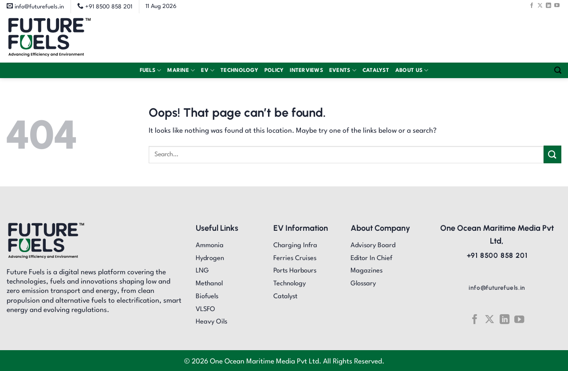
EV (207, 70)
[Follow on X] (540, 5)
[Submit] (552, 154)
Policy (274, 70)
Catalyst (376, 70)
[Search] (557, 70)
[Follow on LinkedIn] (548, 5)
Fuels (151, 70)
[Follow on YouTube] (557, 5)
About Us (412, 70)
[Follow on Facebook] (531, 5)
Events (342, 70)
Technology (239, 70)
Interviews (306, 70)
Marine (181, 70)
